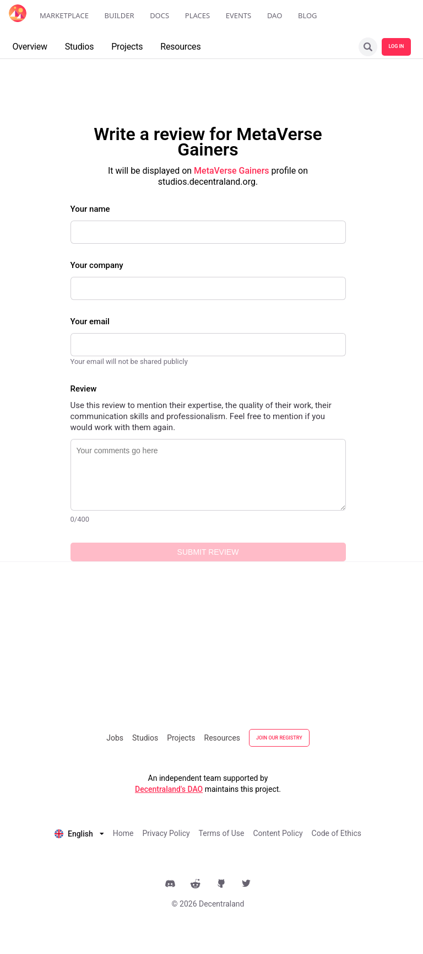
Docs (159, 15)
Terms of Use (222, 833)
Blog (307, 15)
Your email (90, 321)
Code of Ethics (336, 833)
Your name (90, 209)
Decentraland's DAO (169, 789)
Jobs (114, 737)
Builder (119, 15)
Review (83, 389)
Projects (181, 737)
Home (123, 833)
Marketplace (64, 15)
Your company (96, 265)
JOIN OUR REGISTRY (279, 738)
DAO (274, 15)
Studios (145, 737)
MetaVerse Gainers (231, 170)
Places (197, 15)
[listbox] (79, 832)
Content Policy (277, 833)
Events (239, 15)
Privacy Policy (165, 833)
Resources (222, 737)
